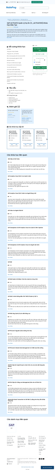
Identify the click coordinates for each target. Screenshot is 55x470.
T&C (40, 454)
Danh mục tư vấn (21, 447)
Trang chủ (9, 19)
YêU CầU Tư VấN (40, 54)
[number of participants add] (45, 60)
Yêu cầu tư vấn (22, 444)
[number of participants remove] (35, 60)
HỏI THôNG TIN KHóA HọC (40, 49)
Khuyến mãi (10, 440)
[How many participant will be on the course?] (40, 60)
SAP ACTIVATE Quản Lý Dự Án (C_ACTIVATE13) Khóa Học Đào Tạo (20, 20)
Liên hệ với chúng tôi (47, 467)
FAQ (40, 452)
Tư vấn (23, 12)
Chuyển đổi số (32, 438)
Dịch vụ (33, 12)
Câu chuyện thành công (21, 441)
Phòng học (37, 64)
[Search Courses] (34, 8)
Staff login (27, 469)
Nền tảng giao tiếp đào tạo (32, 443)
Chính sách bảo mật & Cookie (27, 467)
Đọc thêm (9, 37)
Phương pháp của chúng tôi (21, 438)
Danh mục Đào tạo (16, 19)
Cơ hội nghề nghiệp (42, 449)
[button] (46, 139)
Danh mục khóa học (11, 12)
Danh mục (10, 438)
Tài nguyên (10, 445)
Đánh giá (41, 447)
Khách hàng (42, 445)
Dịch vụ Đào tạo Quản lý (32, 440)
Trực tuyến (37, 62)
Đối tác (41, 443)
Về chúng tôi (45, 12)
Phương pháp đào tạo (10, 442)
